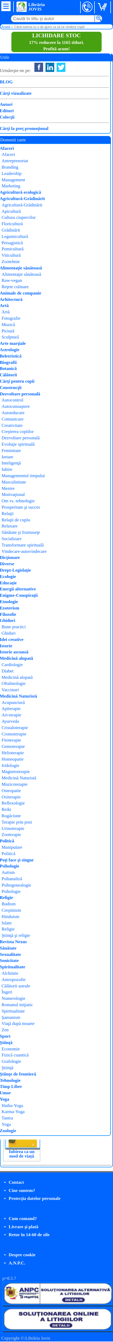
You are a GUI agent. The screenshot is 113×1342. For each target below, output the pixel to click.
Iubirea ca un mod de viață (22, 1154)
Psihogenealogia (71, 100)
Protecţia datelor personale (35, 1198)
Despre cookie (22, 1254)
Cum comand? (23, 1218)
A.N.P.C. (17, 1263)
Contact (16, 1182)
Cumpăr (20, 135)
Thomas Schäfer (72, 86)
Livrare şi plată (23, 1226)
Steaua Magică (21, 1031)
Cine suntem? (22, 1190)
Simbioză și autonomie (62, 1034)
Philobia (62, 93)
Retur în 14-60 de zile (29, 1234)
